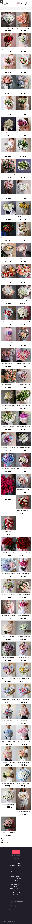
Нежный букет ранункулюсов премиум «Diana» (23, 258)
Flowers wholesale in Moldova (16, 892)
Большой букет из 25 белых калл (23, 300)
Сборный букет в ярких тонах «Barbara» (8, 447)
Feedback (15, 897)
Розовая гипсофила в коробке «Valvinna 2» (23, 426)
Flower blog (16, 895)
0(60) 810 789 (18, 902)
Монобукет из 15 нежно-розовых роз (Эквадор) (8, 832)
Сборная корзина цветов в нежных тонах (23, 594)
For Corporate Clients (15, 888)
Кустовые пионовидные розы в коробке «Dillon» (23, 573)
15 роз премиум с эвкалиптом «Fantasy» (23, 384)
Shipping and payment (16, 865)
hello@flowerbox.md (17, 906)
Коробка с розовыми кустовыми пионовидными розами (23, 615)
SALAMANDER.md (11, 921)
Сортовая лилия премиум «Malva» (23, 174)
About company (16, 863)
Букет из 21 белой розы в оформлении (23, 468)
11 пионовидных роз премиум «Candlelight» (8, 405)
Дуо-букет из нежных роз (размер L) (23, 342)
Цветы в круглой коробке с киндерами (23, 279)
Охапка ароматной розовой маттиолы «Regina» (8, 657)
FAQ (16, 867)
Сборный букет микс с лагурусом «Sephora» (23, 657)
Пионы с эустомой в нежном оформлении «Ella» (23, 699)
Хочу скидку (15, 880)
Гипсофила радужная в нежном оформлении (8, 594)
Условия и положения (16, 869)
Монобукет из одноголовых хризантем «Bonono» (23, 132)
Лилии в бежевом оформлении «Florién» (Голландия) (23, 405)
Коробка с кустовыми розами (8, 384)
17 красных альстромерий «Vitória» (8, 237)
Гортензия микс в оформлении (8, 342)
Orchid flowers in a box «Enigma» (23, 363)
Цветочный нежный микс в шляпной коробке (8, 615)
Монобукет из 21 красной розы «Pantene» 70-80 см (8, 552)
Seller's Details (16, 874)
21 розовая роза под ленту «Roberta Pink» (8, 496)
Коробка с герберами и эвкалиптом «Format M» (8, 363)
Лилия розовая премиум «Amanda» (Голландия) (8, 174)
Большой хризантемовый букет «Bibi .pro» (23, 783)
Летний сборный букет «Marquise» (23, 678)
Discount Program (16, 878)
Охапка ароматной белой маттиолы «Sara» (23, 636)
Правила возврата (16, 872)
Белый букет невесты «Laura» (23, 447)
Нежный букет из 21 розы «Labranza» (23, 489)
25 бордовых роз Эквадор (23, 552)
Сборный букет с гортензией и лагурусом (8, 762)
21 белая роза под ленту (8, 783)
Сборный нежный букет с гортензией (23, 720)
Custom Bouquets (15, 876)
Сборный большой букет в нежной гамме (23, 811)
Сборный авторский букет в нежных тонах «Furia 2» (8, 300)
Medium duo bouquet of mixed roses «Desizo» (8, 321)
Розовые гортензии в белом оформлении (23, 741)
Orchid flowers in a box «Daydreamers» (23, 216)
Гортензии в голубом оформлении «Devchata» (8, 573)
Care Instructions (15, 884)
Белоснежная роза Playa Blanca (23, 321)
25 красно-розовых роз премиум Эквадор (8, 531)
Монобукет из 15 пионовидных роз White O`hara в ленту (8, 636)
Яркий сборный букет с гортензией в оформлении (8, 720)
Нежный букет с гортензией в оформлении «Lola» (8, 699)
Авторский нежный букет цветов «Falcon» (23, 237)
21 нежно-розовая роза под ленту (23, 762)
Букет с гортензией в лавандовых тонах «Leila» (8, 678)
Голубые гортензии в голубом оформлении (8, 741)
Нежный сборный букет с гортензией (23, 195)
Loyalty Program (16, 886)
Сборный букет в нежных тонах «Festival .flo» (8, 195)
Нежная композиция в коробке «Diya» (8, 216)
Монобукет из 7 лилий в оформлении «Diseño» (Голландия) (8, 426)
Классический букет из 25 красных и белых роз (23, 510)
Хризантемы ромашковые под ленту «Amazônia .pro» (8, 804)
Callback (16, 852)
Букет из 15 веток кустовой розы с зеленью (8, 258)
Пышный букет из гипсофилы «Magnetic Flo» (8, 132)
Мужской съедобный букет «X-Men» (8, 279)
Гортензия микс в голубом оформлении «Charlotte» (8, 468)
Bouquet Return (16, 890)
